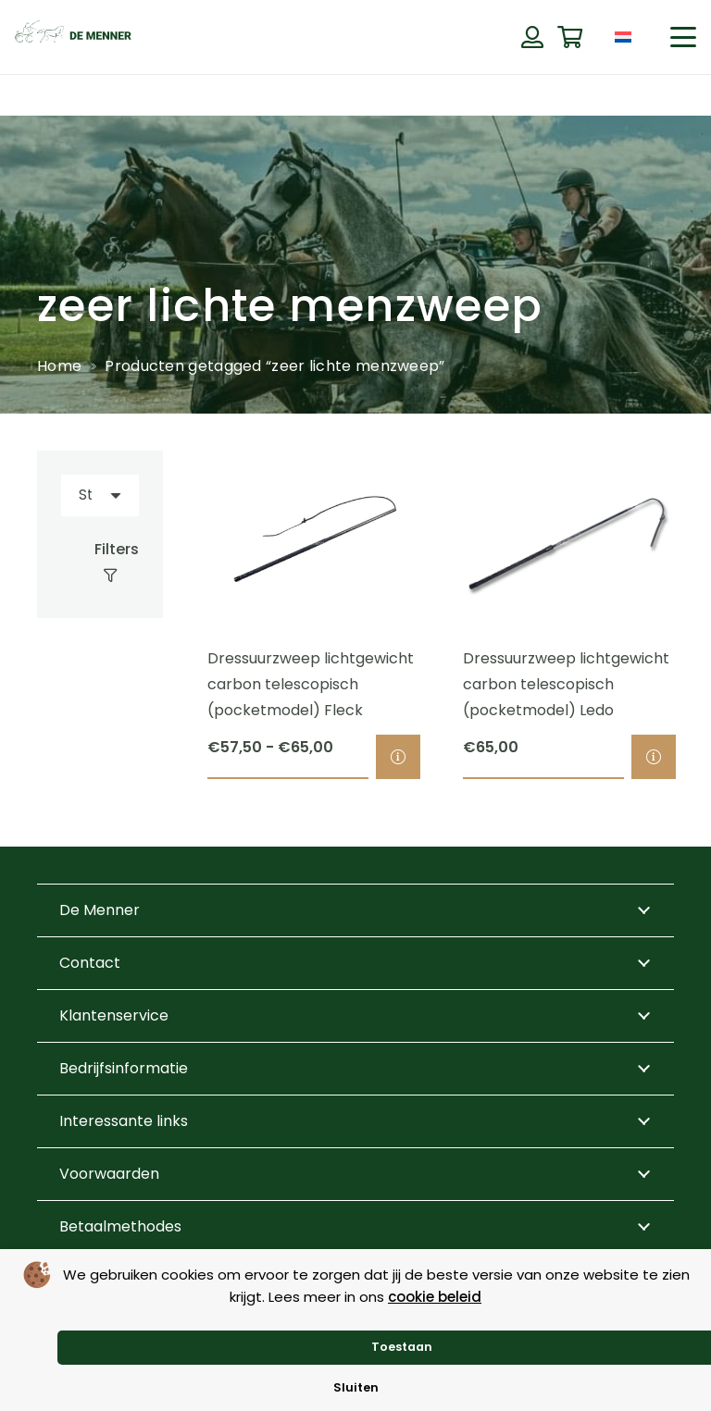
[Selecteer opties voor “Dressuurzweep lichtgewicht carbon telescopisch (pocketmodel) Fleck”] (398, 758)
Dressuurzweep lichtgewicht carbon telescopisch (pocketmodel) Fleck (310, 685)
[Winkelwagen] (569, 37)
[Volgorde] (100, 495)
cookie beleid (434, 1296)
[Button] (531, 37)
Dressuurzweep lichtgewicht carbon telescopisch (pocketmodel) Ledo (566, 685)
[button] (683, 37)
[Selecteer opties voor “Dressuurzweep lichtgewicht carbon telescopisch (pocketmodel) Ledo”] (653, 758)
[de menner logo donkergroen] (73, 37)
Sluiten (356, 1387)
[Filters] (100, 562)
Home (59, 366)
